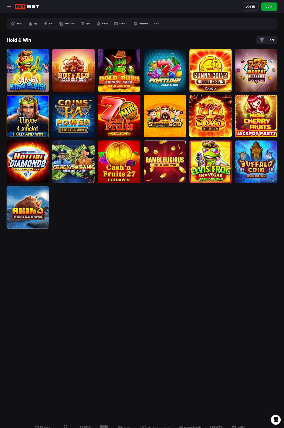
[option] (16, 24)
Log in (250, 6)
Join (269, 6)
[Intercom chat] (276, 420)
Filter (267, 40)
